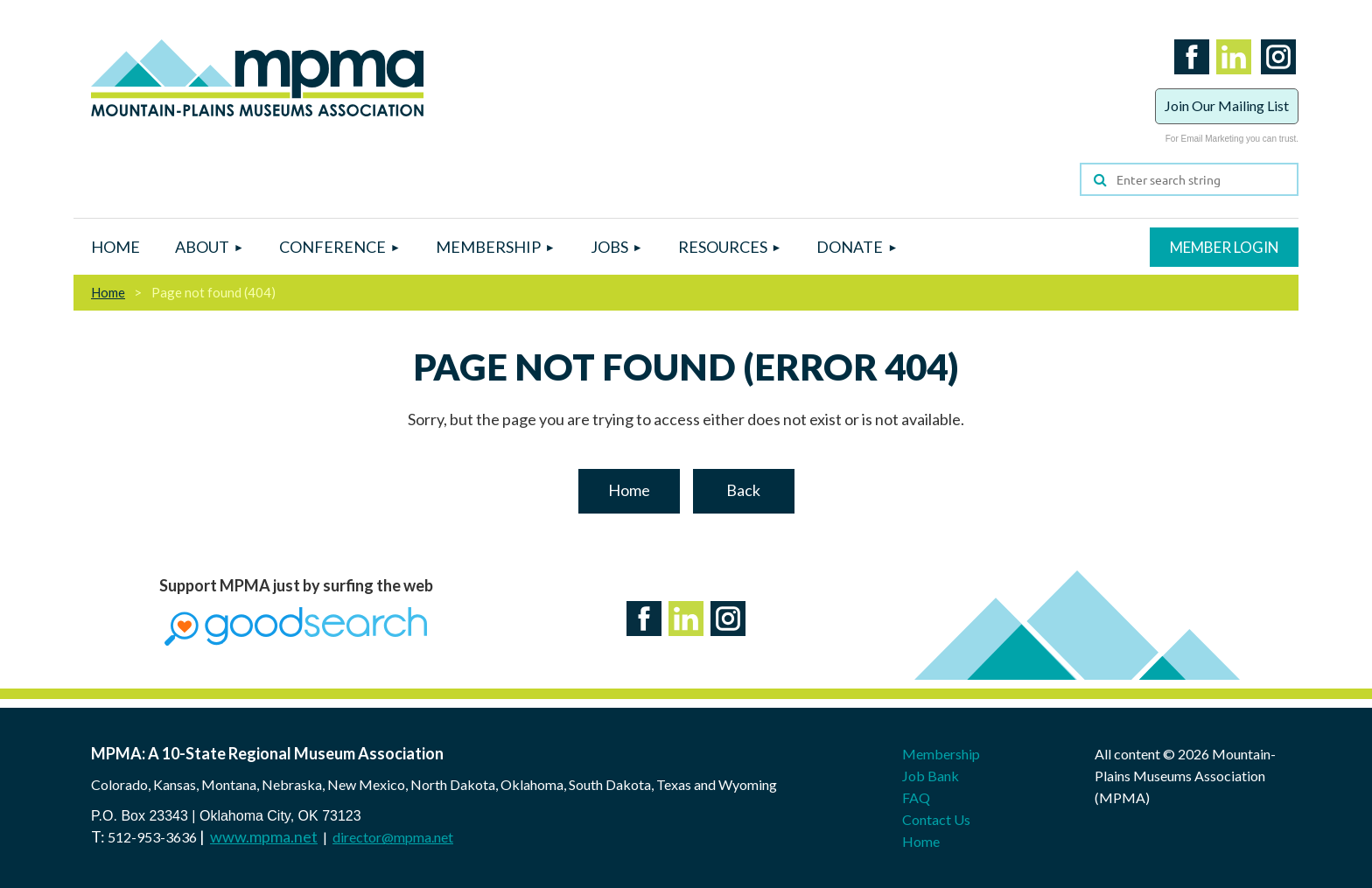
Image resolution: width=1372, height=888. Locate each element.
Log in (1224, 247)
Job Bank (930, 775)
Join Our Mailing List (1227, 105)
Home (108, 292)
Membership (941, 753)
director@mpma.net (392, 837)
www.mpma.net (264, 836)
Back (743, 490)
